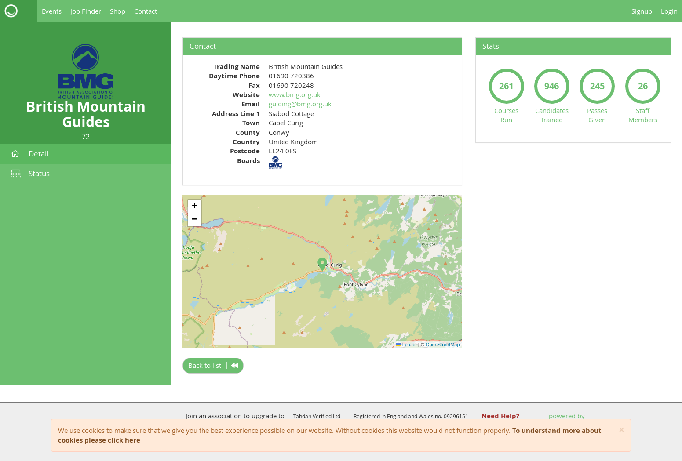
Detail (29, 154)
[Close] (621, 430)
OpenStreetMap (443, 344)
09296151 (456, 416)
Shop (117, 11)
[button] (322, 265)
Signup (641, 11)
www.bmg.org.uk (295, 94)
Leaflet (406, 344)
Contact (145, 11)
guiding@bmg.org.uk (300, 103)
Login (669, 11)
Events (52, 11)
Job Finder (85, 11)
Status (30, 173)
